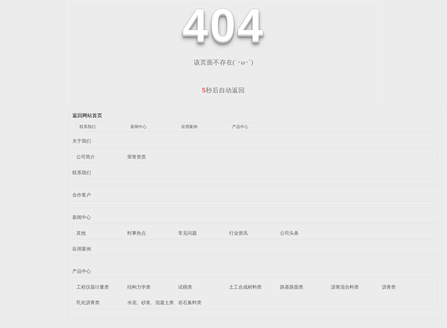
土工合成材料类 (245, 287)
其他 (81, 233)
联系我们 (87, 126)
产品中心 (240, 126)
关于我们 (81, 141)
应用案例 (189, 126)
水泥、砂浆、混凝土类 (150, 302)
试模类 (185, 287)
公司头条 (289, 233)
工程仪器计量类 (92, 287)
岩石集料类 (189, 302)
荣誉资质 (136, 156)
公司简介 (85, 156)
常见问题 (187, 233)
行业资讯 (238, 233)
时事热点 (136, 233)
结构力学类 (139, 287)
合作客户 (81, 194)
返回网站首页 (87, 115)
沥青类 (389, 287)
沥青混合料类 (345, 287)
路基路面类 (291, 287)
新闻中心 (138, 126)
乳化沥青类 (88, 302)
